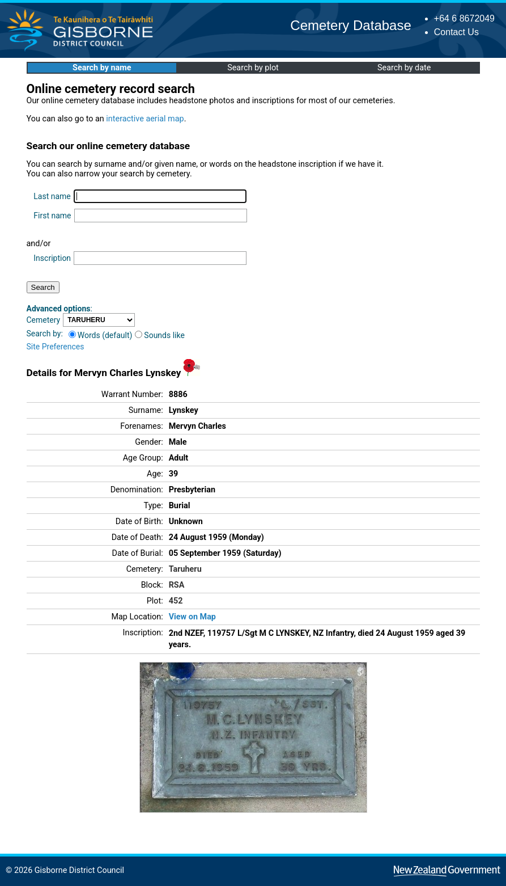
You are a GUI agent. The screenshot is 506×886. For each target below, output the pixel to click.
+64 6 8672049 (464, 18)
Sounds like (160, 335)
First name (52, 215)
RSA (177, 585)
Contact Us (456, 32)
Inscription (52, 258)
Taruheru (185, 569)
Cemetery (44, 319)
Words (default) (101, 335)
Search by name (102, 68)
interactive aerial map (145, 119)
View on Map (192, 617)
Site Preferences (55, 346)
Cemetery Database (350, 25)
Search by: (45, 333)
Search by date (404, 68)
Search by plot (253, 68)
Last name (51, 196)
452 (176, 601)
